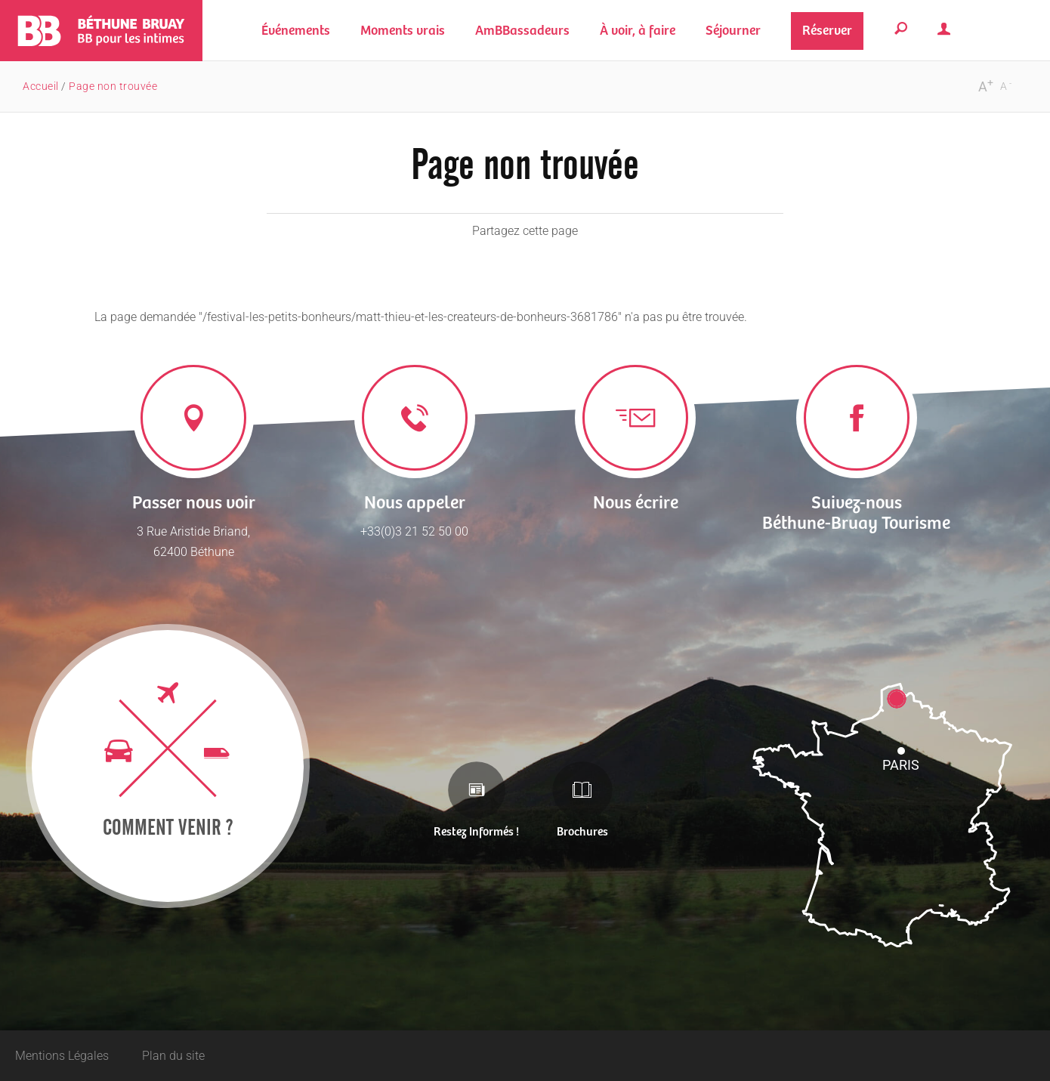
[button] (402, 30)
